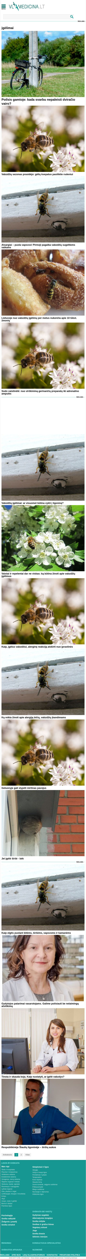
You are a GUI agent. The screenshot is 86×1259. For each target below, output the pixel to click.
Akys (3, 1199)
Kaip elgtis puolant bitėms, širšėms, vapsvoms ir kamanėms (36, 933)
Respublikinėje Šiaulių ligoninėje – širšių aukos (28, 1147)
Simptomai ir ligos (40, 1167)
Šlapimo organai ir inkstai (10, 1182)
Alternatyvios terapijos (42, 1218)
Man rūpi (5, 1166)
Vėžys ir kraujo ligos (39, 1172)
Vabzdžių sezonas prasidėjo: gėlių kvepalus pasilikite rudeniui (37, 174)
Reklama (81, 21)
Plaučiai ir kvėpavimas (9, 1172)
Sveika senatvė (8, 1225)
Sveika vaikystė (8, 1218)
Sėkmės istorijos (39, 1237)
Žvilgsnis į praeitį (9, 1222)
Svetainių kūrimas (70, 1258)
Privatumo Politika (70, 1255)
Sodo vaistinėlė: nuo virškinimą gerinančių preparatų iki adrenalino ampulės (40, 392)
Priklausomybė (37, 1187)
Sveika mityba (38, 1221)
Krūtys (3, 1196)
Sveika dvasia (38, 1234)
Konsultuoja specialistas (46, 1243)
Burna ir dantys (6, 1203)
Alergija (35, 1170)
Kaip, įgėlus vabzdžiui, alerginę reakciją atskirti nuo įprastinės (37, 646)
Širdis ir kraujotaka (8, 1170)
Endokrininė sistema (8, 1177)
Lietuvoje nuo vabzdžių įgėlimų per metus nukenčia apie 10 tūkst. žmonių (39, 319)
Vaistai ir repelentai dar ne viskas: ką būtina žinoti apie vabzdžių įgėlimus (38, 575)
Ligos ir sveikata (10, 1163)
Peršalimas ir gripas (39, 1175)
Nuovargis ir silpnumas (40, 1192)
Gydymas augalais (40, 1215)
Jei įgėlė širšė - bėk (12, 858)
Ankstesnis (7, 1155)
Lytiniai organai (6, 1189)
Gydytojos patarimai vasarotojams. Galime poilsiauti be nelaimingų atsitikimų (40, 1005)
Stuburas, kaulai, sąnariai (10, 1184)
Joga (34, 1230)
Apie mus (16, 1255)
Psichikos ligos (6, 1206)
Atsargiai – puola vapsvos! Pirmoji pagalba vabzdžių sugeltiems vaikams (38, 246)
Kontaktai (52, 1255)
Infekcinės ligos (37, 1194)
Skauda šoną (37, 1182)
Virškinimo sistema (8, 1174)
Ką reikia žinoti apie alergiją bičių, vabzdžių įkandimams (33, 717)
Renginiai (6, 1243)
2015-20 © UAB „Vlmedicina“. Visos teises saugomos (28, 1258)
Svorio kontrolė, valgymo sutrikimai (44, 1184)
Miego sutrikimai (38, 1189)
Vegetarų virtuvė (39, 1227)
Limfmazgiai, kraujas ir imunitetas (13, 1194)
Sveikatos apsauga (11, 1250)
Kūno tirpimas (37, 1180)
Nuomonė (37, 1250)
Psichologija (7, 1215)
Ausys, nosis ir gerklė (9, 1201)
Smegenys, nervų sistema (10, 1179)
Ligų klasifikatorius (34, 1255)
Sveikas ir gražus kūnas (43, 1224)
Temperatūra (36, 1177)
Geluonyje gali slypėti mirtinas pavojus (23, 788)
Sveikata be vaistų (42, 1211)
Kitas (28, 1155)
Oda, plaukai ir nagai (8, 1191)
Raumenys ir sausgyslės (10, 1186)
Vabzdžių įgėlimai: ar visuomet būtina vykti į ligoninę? (32, 503)
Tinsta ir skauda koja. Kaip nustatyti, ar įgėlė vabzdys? (32, 1076)
